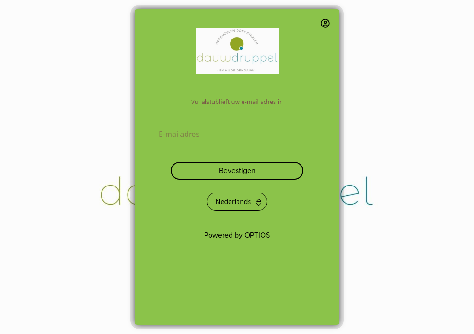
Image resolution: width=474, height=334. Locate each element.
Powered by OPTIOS (237, 235)
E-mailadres (179, 134)
